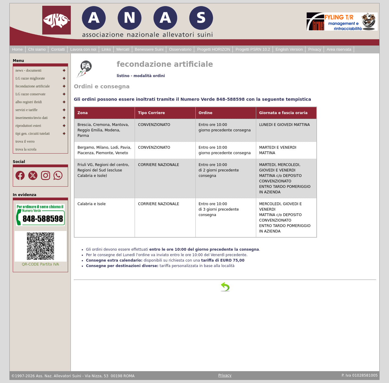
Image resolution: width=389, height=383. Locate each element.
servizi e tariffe (26, 110)
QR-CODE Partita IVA (40, 264)
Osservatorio (180, 49)
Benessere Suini (149, 49)
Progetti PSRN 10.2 (253, 49)
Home (17, 49)
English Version (289, 49)
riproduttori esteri (28, 126)
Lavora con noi (83, 49)
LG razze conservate (30, 94)
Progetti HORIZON (213, 49)
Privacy (314, 49)
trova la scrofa (25, 149)
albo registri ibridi (28, 102)
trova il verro (25, 141)
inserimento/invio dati (31, 118)
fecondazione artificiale (32, 86)
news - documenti (28, 70)
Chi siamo (37, 49)
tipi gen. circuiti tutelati (32, 133)
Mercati (122, 49)
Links (106, 49)
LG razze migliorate (30, 78)
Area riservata (339, 49)
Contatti (58, 49)
